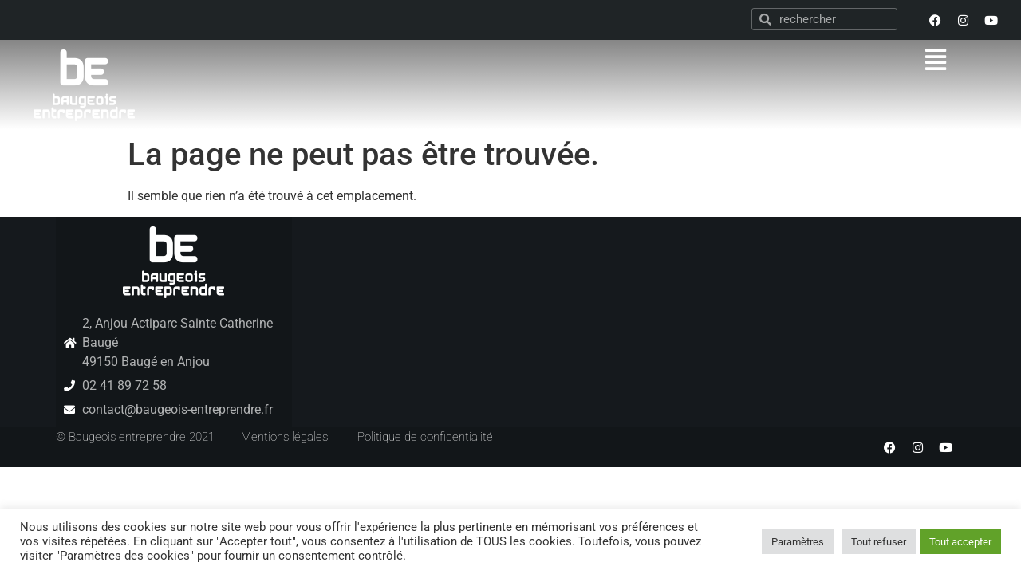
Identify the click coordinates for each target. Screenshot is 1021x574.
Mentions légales (284, 437)
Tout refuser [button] (878, 542)
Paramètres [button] (797, 542)
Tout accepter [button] (960, 542)
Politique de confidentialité (425, 437)
